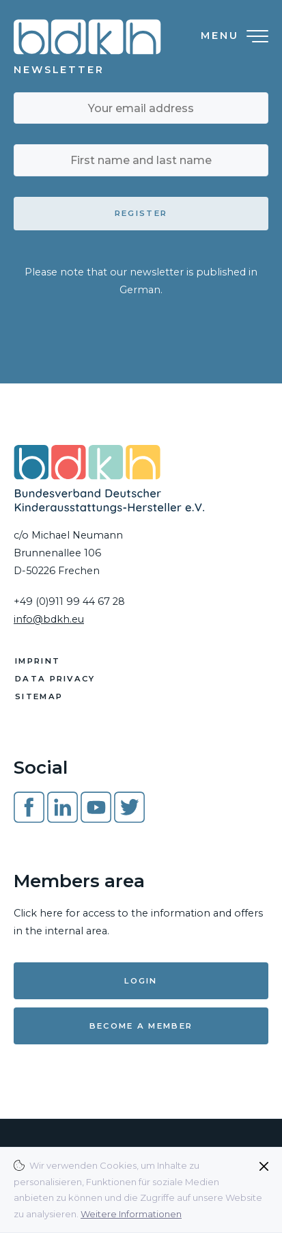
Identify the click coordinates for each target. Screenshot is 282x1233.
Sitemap (39, 696)
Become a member (141, 1026)
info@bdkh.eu (49, 619)
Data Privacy (55, 678)
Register (141, 213)
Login (141, 981)
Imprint (37, 661)
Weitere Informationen (131, 1213)
